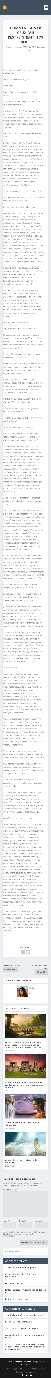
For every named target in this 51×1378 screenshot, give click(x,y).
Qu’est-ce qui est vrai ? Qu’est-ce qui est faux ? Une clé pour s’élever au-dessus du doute (25, 1346)
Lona (21, 1368)
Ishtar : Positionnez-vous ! (17, 1299)
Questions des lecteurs (26, 1372)
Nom (6, 1221)
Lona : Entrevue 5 (36, 1315)
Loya (15, 1368)
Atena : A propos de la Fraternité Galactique (22, 1123)
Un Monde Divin (12, 1335)
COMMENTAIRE (10, 1190)
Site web (38, 1221)
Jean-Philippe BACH (14, 1315)
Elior (23, 50)
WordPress (25, 1364)
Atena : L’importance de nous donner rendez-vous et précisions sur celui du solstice (24, 1085)
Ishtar (33, 1368)
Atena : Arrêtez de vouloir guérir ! (21, 1267)
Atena (41, 1368)
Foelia (18, 47)
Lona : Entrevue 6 (24, 1321)
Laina (8, 1368)
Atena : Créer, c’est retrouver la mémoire (21, 1161)
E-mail (22, 1221)
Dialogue (40, 47)
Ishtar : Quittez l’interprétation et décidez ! (25, 1291)
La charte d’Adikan (14, 1283)
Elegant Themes (23, 1361)
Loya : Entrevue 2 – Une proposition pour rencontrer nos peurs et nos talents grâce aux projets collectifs (23, 1044)
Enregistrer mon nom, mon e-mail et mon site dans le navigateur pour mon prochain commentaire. (24, 1234)
